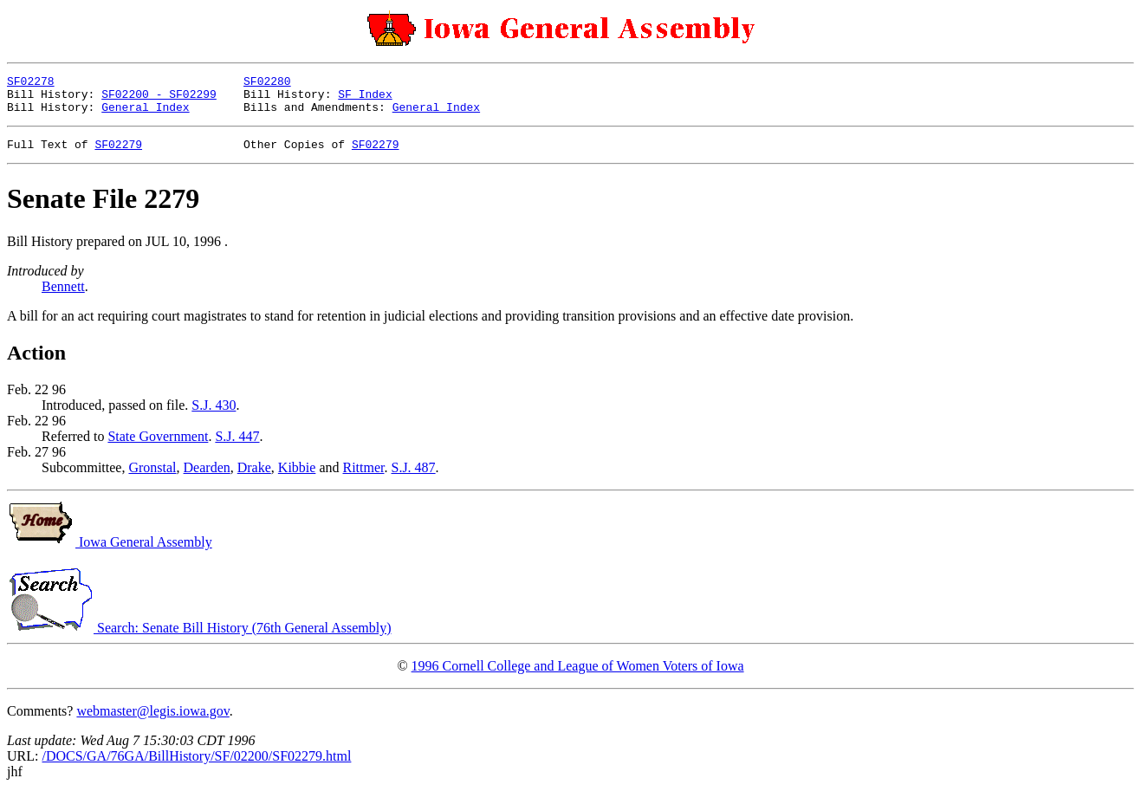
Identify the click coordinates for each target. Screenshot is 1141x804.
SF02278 (31, 83)
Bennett (63, 296)
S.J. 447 (237, 446)
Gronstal (152, 477)
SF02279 (118, 154)
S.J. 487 (413, 477)
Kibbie (297, 477)
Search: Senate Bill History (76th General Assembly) (199, 638)
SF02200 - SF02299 (159, 99)
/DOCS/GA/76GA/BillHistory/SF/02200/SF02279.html (196, 766)
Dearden (207, 477)
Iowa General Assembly (109, 552)
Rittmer (363, 477)
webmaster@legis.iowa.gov (152, 721)
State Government (157, 446)
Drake (254, 477)
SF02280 (267, 83)
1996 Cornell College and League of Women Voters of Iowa (578, 676)
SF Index (365, 99)
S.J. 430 (213, 415)
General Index (145, 114)
